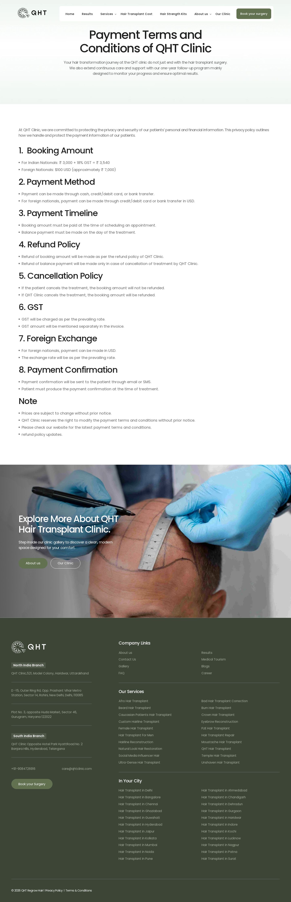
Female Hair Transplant (136, 728)
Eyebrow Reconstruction (219, 721)
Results (87, 14)
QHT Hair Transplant (216, 749)
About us (201, 14)
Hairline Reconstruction (136, 742)
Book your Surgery (31, 784)
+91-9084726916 (23, 769)
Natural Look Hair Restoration (140, 749)
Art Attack (272, 890)
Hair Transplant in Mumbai (138, 845)
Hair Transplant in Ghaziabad (140, 811)
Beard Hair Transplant (135, 708)
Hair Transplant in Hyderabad (140, 824)
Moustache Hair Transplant (221, 742)
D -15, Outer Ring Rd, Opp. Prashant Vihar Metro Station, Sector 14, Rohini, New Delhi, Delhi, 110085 (47, 692)
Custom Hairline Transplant (139, 721)
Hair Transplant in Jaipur (136, 831)
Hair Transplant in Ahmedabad (224, 790)
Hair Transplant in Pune (136, 859)
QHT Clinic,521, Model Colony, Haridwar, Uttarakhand (50, 673)
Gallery (124, 666)
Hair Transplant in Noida (136, 852)
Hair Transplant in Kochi (218, 831)
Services (106, 14)
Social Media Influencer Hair (139, 755)
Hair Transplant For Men (136, 735)
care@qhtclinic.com (77, 769)
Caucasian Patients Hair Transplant (145, 715)
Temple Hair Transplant (218, 755)
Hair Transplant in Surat (218, 859)
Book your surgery (253, 14)
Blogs (205, 666)
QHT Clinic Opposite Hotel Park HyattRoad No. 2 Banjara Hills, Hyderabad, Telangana (47, 746)
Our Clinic (222, 14)
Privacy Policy (53, 890)
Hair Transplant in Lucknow (221, 838)
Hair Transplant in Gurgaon (221, 811)
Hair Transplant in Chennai (138, 804)
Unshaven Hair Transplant (220, 762)
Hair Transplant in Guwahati (139, 817)
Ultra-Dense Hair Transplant (139, 762)
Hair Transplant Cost (136, 14)
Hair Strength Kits (173, 14)
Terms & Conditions (78, 890)
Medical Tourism (213, 659)
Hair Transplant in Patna (219, 852)
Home (69, 14)
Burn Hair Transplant (216, 708)
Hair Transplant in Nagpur (220, 845)
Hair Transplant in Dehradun (222, 804)
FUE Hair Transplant (215, 728)
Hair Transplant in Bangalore (140, 797)
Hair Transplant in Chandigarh (223, 797)
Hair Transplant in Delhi (135, 790)
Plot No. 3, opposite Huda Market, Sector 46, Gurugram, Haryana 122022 (44, 714)
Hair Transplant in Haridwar (221, 817)
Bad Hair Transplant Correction (224, 701)
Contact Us (127, 659)
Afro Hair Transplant (133, 701)
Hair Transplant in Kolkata (138, 838)
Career (206, 673)
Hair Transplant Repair (217, 735)
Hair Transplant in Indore (219, 824)
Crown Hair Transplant (218, 715)
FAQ (121, 673)
